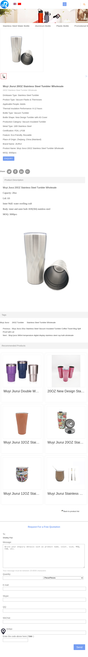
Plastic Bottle (62, 26)
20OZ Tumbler (18, 322)
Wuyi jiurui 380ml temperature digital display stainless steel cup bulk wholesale (41, 335)
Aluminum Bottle (43, 26)
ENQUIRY (8, 158)
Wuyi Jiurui (4, 322)
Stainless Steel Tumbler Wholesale (41, 322)
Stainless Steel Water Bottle (16, 26)
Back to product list (70, 511)
